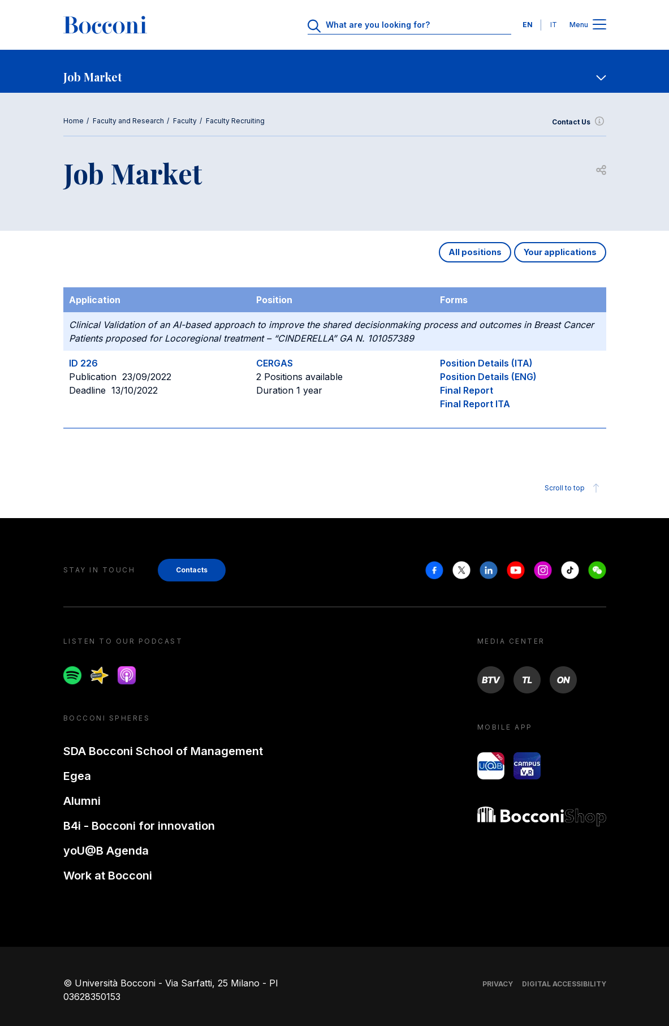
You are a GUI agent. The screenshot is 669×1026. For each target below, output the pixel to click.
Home (73, 121)
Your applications (560, 252)
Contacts (192, 570)
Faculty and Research (128, 121)
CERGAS (274, 363)
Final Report (466, 390)
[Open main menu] (599, 25)
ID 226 (83, 363)
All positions (475, 252)
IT (553, 24)
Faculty (185, 121)
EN (528, 24)
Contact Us (579, 122)
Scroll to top (574, 488)
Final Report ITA (475, 403)
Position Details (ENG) (488, 376)
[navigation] (334, 71)
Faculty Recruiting (235, 121)
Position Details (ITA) (486, 363)
